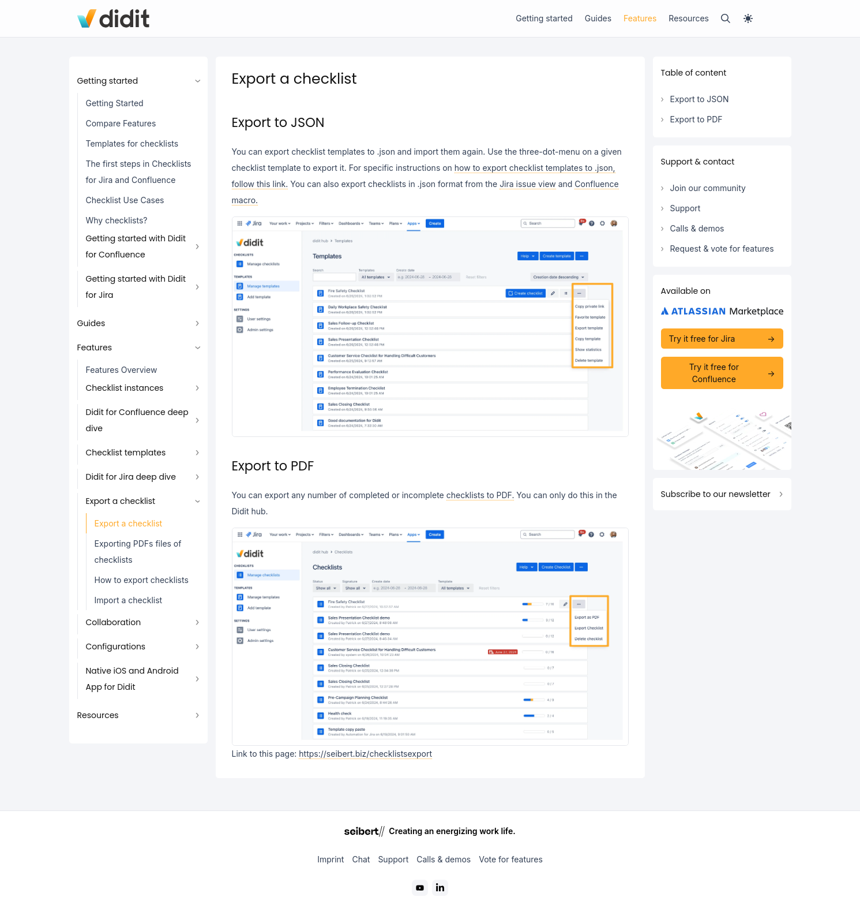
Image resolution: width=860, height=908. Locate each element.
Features (640, 18)
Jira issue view (528, 184)
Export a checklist (129, 523)
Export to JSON (699, 99)
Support (685, 208)
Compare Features (121, 123)
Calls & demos (697, 228)
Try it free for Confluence (714, 373)
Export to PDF (696, 119)
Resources (689, 18)
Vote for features (511, 859)
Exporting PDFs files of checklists (138, 552)
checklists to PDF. (480, 495)
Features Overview (121, 370)
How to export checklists (142, 580)
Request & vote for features (722, 248)
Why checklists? (117, 220)
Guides (598, 18)
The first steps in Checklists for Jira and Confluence (138, 172)
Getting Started (115, 103)
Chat (361, 859)
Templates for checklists (132, 143)
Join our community (708, 188)
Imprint (330, 859)
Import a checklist (129, 600)
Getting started (544, 18)
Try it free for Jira (702, 338)
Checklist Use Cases (125, 200)
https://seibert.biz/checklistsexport (365, 753)
